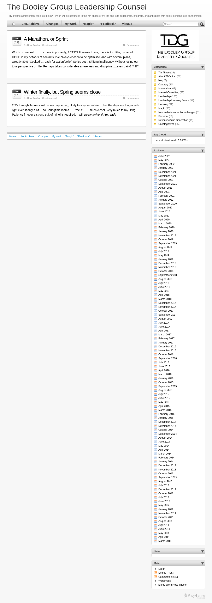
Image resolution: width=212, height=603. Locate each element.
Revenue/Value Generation (173, 120)
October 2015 (165, 382)
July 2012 (163, 497)
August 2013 (165, 481)
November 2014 (167, 426)
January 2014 (165, 461)
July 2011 (163, 525)
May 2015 (163, 402)
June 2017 (164, 326)
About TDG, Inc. (167, 76)
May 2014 (163, 445)
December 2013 (167, 465)
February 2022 (166, 164)
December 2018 (167, 263)
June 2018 (164, 287)
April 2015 (164, 406)
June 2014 (164, 441)
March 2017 (164, 334)
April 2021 (164, 191)
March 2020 (164, 223)
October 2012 (165, 493)
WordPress (164, 580)
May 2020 (163, 215)
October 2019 (165, 239)
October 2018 (165, 271)
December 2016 (167, 346)
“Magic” (88, 23)
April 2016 (164, 370)
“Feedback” (108, 23)
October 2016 (165, 354)
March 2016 (164, 374)
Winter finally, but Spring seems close (62, 92)
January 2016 (165, 378)
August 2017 (165, 318)
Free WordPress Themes (194, 596)
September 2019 (167, 243)
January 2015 (165, 417)
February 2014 (166, 457)
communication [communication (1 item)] (161, 140)
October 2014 (165, 429)
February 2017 (166, 338)
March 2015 (164, 410)
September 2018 (167, 275)
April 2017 (164, 330)
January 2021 (165, 199)
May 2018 (163, 291)
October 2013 (165, 473)
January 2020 (165, 231)
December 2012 (167, 489)
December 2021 (167, 172)
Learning (163, 104)
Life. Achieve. (31, 23)
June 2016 (164, 366)
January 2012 (165, 509)
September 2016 (167, 358)
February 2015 (166, 414)
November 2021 (167, 176)
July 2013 (163, 485)
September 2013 (167, 477)
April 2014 (164, 449)
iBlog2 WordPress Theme (172, 584)
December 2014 (167, 421)
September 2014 (167, 433)
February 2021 (166, 195)
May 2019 (163, 255)
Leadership (164, 96)
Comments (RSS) (168, 576)
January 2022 (165, 167)
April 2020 (164, 219)
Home (12, 136)
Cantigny (163, 84)
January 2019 (165, 259)
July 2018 (163, 283)
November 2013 (167, 469)
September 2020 (167, 203)
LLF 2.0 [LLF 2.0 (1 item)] (179, 140)
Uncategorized (49, 45)
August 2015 (165, 390)
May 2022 (163, 160)
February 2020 (166, 227)
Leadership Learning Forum (173, 100)
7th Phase (164, 72)
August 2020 (165, 207)
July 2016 (163, 362)
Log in (161, 568)
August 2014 (165, 437)
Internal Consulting (168, 92)
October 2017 (165, 310)
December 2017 (167, 303)
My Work (71, 23)
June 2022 (164, 156)
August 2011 (165, 521)
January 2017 (165, 342)
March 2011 (164, 541)
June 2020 (164, 211)
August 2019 (165, 247)
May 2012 (163, 505)
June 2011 (164, 529)
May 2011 (163, 533)
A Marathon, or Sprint (46, 39)
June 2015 (164, 398)
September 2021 (167, 183)
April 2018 (164, 294)
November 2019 (167, 235)
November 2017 (167, 306)
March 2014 (164, 453)
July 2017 (163, 322)
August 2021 (165, 187)
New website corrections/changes (176, 112)
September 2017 (167, 314)
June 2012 (164, 501)
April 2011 (164, 537)
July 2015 (163, 394)
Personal (163, 116)
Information (164, 88)
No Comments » (131, 45)
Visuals (127, 23)
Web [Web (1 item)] (185, 140)
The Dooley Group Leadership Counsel (77, 6)
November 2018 (167, 267)
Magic (161, 108)
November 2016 (167, 350)
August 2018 (165, 279)
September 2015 (167, 386)
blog (160, 80)
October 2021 (165, 179)
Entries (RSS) (165, 572)
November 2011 (167, 513)
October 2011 (165, 517)
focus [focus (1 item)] (172, 140)
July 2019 (163, 251)
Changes (52, 23)
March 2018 (164, 299)
